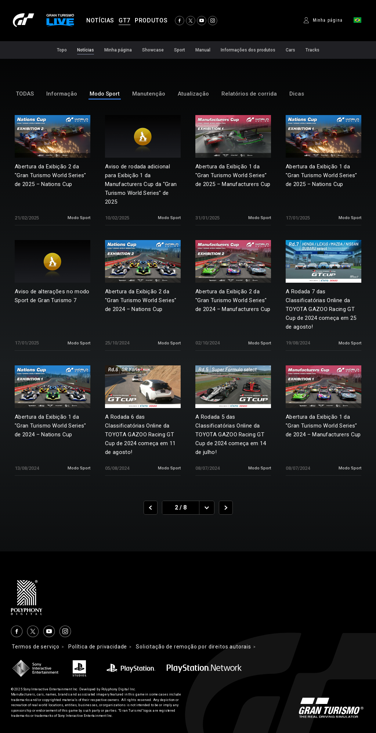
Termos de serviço (36, 647)
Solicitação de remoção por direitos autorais (197, 647)
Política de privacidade (99, 647)
